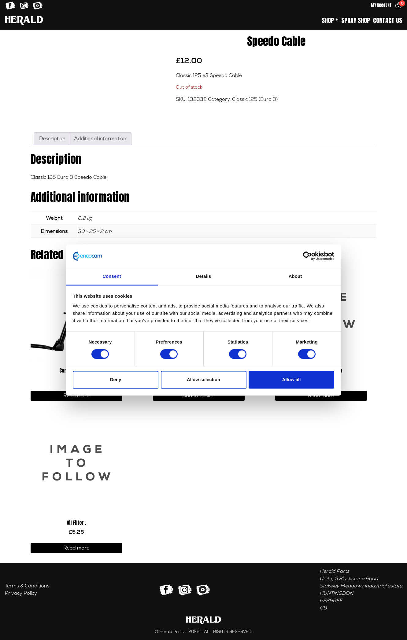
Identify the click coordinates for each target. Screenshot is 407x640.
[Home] (24, 20)
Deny (115, 379)
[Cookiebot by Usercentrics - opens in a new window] (307, 256)
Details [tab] (203, 276)
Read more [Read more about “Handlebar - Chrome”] (321, 396)
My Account (381, 5)
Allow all (291, 379)
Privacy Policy (21, 593)
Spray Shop (355, 20)
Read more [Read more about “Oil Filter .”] (76, 548)
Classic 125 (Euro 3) (255, 99)
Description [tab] (52, 139)
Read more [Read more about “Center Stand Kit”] (76, 396)
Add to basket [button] (198, 396)
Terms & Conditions (27, 586)
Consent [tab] (111, 276)
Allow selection (203, 379)
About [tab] (295, 276)
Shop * (330, 20)
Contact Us (387, 20)
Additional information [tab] (100, 139)
